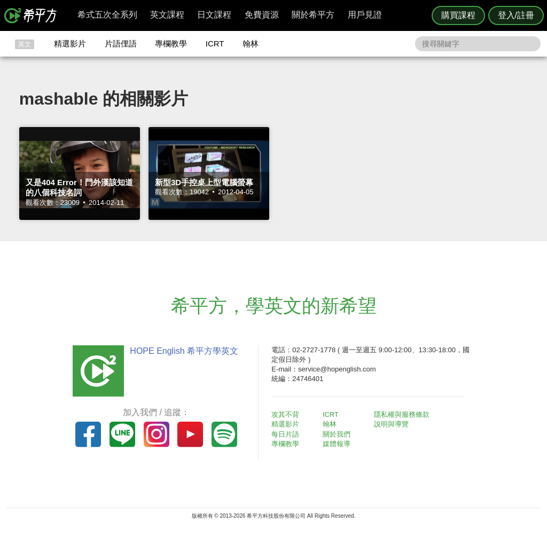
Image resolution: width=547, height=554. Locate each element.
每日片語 (286, 434)
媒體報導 (337, 444)
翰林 (251, 43)
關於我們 (337, 434)
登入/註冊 (516, 15)
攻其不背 (286, 414)
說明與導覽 (391, 424)
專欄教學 (171, 43)
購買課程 (458, 15)
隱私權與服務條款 (402, 414)
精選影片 (70, 43)
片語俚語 (121, 43)
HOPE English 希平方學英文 (183, 350)
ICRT (215, 43)
